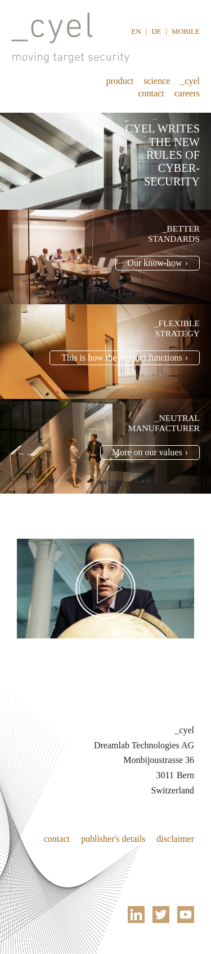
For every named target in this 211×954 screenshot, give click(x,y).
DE (156, 31)
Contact (151, 93)
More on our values (147, 452)
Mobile (186, 31)
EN (136, 31)
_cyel (190, 81)
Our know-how (154, 263)
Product (119, 81)
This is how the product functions (121, 357)
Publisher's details (113, 839)
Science (156, 81)
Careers (187, 93)
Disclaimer (175, 839)
